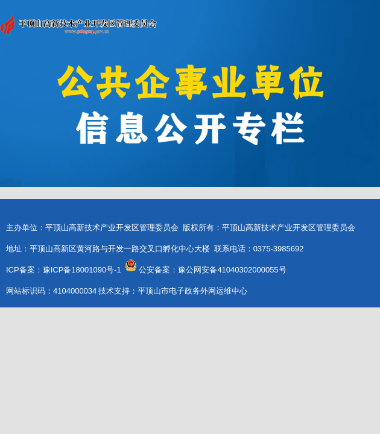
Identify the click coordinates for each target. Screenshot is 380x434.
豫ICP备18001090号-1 (82, 269)
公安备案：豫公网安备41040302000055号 (212, 269)
